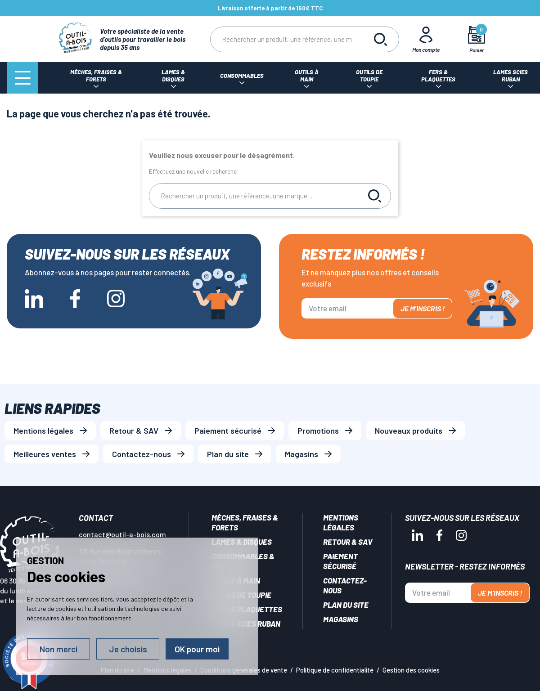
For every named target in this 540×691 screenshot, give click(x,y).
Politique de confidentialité (335, 670)
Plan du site (228, 454)
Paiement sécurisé (227, 430)
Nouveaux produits (408, 430)
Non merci (58, 649)
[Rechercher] (287, 39)
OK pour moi (197, 649)
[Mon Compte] (426, 39)
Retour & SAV (133, 430)
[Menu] (22, 78)
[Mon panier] (476, 39)
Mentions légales (43, 430)
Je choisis (128, 649)
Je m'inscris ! (422, 308)
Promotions (318, 430)
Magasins (301, 454)
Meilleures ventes (45, 454)
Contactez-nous (141, 454)
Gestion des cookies (411, 670)
